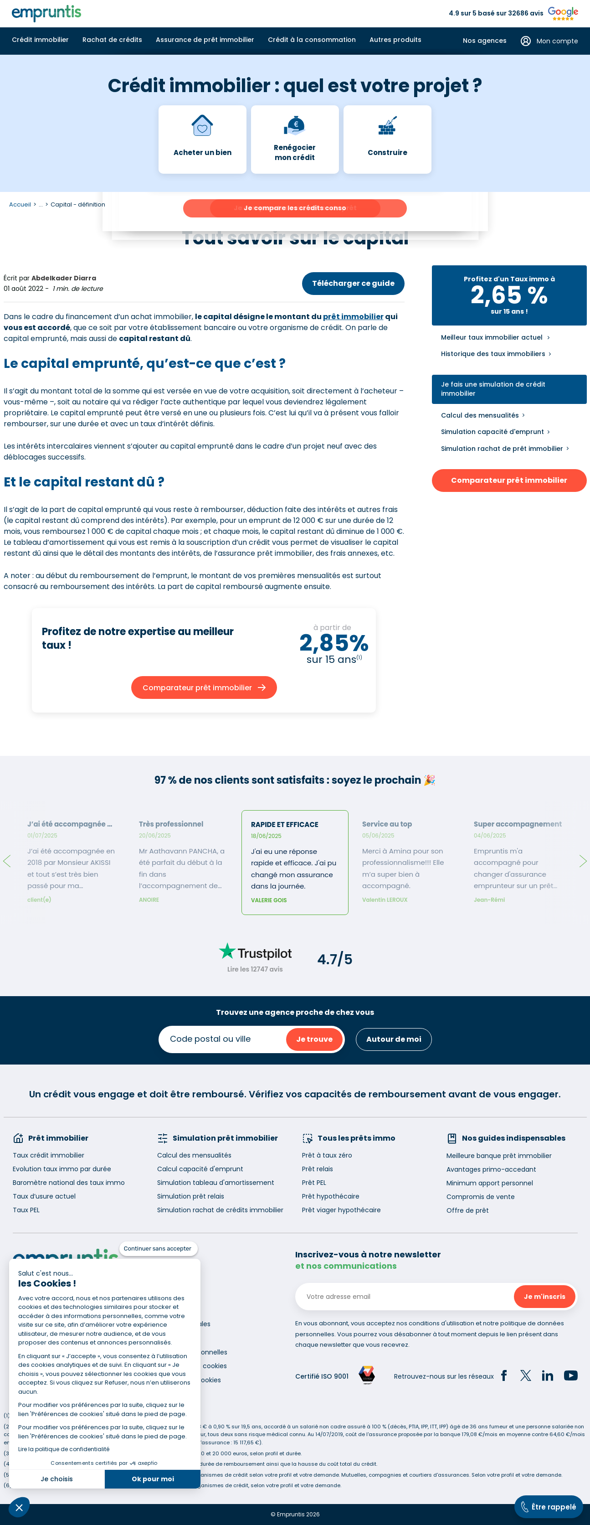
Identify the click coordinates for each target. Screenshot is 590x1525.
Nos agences (485, 40)
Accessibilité (176, 1338)
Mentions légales (183, 1324)
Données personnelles (192, 1352)
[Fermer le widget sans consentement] (158, 1248)
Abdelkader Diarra (63, 278)
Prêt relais (317, 1168)
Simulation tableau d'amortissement (215, 1182)
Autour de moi (393, 1039)
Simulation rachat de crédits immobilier (220, 1210)
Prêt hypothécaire (330, 1196)
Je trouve (314, 1039)
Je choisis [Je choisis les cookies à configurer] (57, 1479)
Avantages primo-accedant (491, 1169)
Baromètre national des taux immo (69, 1182)
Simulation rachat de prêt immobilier (502, 448)
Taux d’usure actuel (44, 1196)
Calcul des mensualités (480, 415)
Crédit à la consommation (312, 39)
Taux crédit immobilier (48, 1155)
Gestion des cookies (189, 1380)
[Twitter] (525, 1377)
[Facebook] (503, 1377)
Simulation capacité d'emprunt (492, 431)
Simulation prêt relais (190, 1196)
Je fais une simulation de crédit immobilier (493, 389)
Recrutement (178, 1309)
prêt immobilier (353, 316)
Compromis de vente (480, 1196)
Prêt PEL (314, 1182)
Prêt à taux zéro (327, 1155)
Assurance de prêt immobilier (205, 39)
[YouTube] (571, 1376)
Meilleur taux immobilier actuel (492, 337)
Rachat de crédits (112, 39)
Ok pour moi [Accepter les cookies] (153, 1479)
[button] (19, 1507)
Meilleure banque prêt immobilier (499, 1155)
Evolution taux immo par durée (62, 1168)
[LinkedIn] (547, 1377)
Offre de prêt (467, 1210)
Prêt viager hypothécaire (341, 1210)
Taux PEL (26, 1210)
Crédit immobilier (40, 39)
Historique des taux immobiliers (493, 353)
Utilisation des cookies (192, 1365)
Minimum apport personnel (489, 1183)
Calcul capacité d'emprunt (200, 1168)
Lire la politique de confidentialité (63, 1449)
